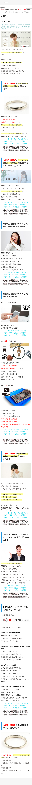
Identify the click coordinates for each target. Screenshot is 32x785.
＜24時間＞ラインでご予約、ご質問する (14, 143)
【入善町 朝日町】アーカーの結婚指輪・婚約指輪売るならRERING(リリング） (16, 27)
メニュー (4, 2)
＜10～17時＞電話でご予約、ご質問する (14, 139)
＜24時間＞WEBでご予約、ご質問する (14, 141)
